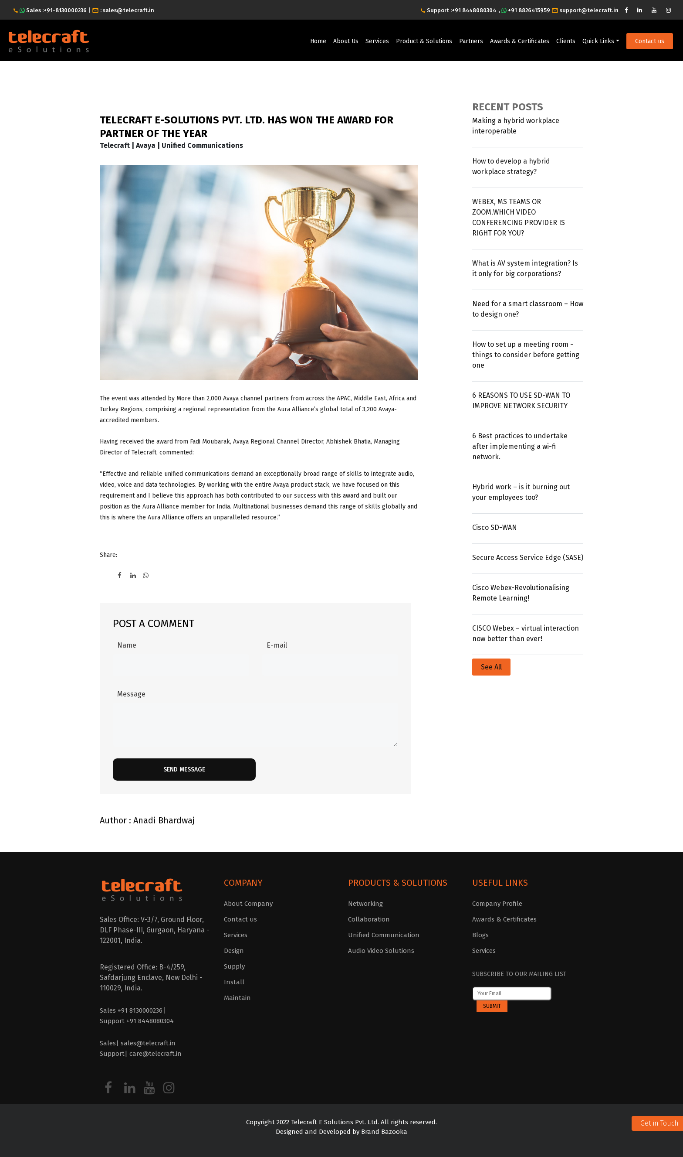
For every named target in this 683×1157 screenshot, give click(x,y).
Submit (492, 1006)
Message (131, 694)
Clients (565, 41)
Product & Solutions (424, 41)
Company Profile (497, 904)
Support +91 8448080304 (137, 1021)
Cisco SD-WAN (494, 527)
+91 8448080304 (474, 10)
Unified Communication (383, 935)
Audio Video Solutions (381, 951)
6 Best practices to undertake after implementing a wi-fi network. (520, 446)
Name (126, 645)
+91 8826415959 (529, 10)
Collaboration (369, 919)
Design (234, 951)
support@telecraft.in (589, 10)
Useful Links (500, 882)
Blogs (480, 935)
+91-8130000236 (66, 10)
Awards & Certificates (519, 41)
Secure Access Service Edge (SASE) (527, 557)
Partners (471, 41)
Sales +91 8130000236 (131, 1010)
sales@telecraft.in (128, 10)
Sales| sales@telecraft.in (138, 1043)
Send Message (184, 769)
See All (491, 667)
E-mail (277, 645)
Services (377, 41)
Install (234, 982)
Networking (365, 904)
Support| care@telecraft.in (141, 1054)
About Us (345, 41)
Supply (234, 966)
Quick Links (598, 41)
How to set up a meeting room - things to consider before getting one (525, 354)
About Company (248, 904)
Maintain (237, 998)
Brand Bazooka (383, 1132)
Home (318, 41)
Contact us (649, 41)
